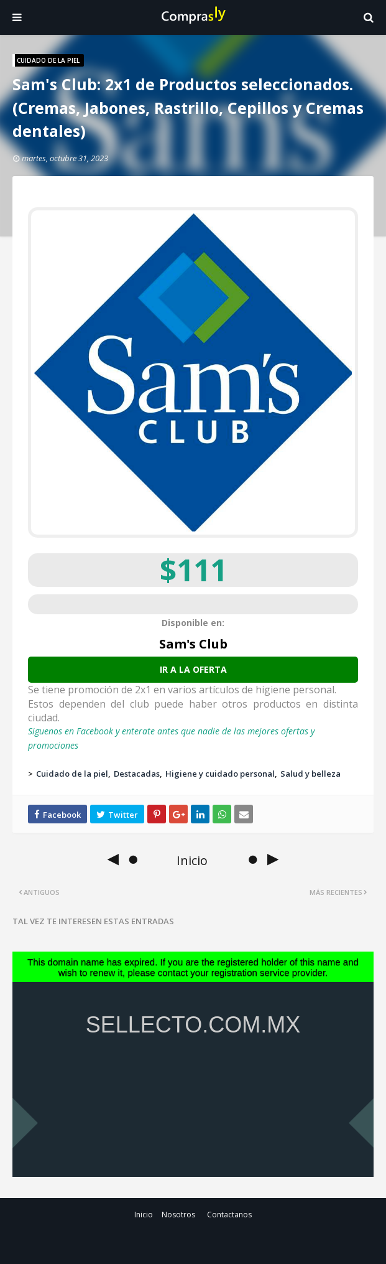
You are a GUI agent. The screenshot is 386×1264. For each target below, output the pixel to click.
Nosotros (178, 1214)
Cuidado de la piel (72, 773)
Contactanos (229, 1214)
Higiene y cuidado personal (220, 773)
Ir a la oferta (193, 669)
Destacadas (137, 773)
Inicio (143, 1214)
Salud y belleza (310, 773)
